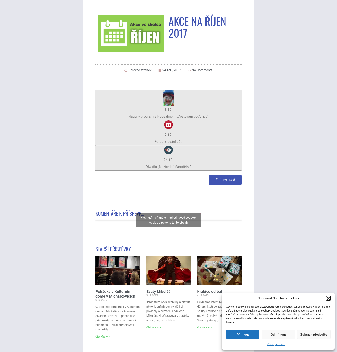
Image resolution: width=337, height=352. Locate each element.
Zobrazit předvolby (313, 335)
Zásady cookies (276, 344)
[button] (328, 298)
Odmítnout (278, 335)
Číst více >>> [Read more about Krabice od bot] (204, 327)
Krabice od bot (209, 291)
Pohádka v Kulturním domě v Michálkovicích (115, 293)
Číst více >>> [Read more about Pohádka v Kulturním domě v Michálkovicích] (102, 336)
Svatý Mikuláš (158, 291)
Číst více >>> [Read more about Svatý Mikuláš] (153, 327)
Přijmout (243, 335)
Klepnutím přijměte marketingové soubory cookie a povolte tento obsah (168, 220)
